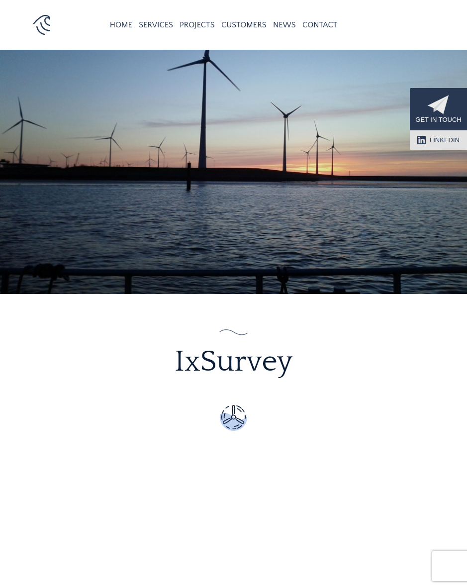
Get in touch (438, 109)
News (284, 24)
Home (121, 24)
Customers (244, 24)
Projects (197, 24)
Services (156, 24)
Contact (319, 24)
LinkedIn (438, 140)
